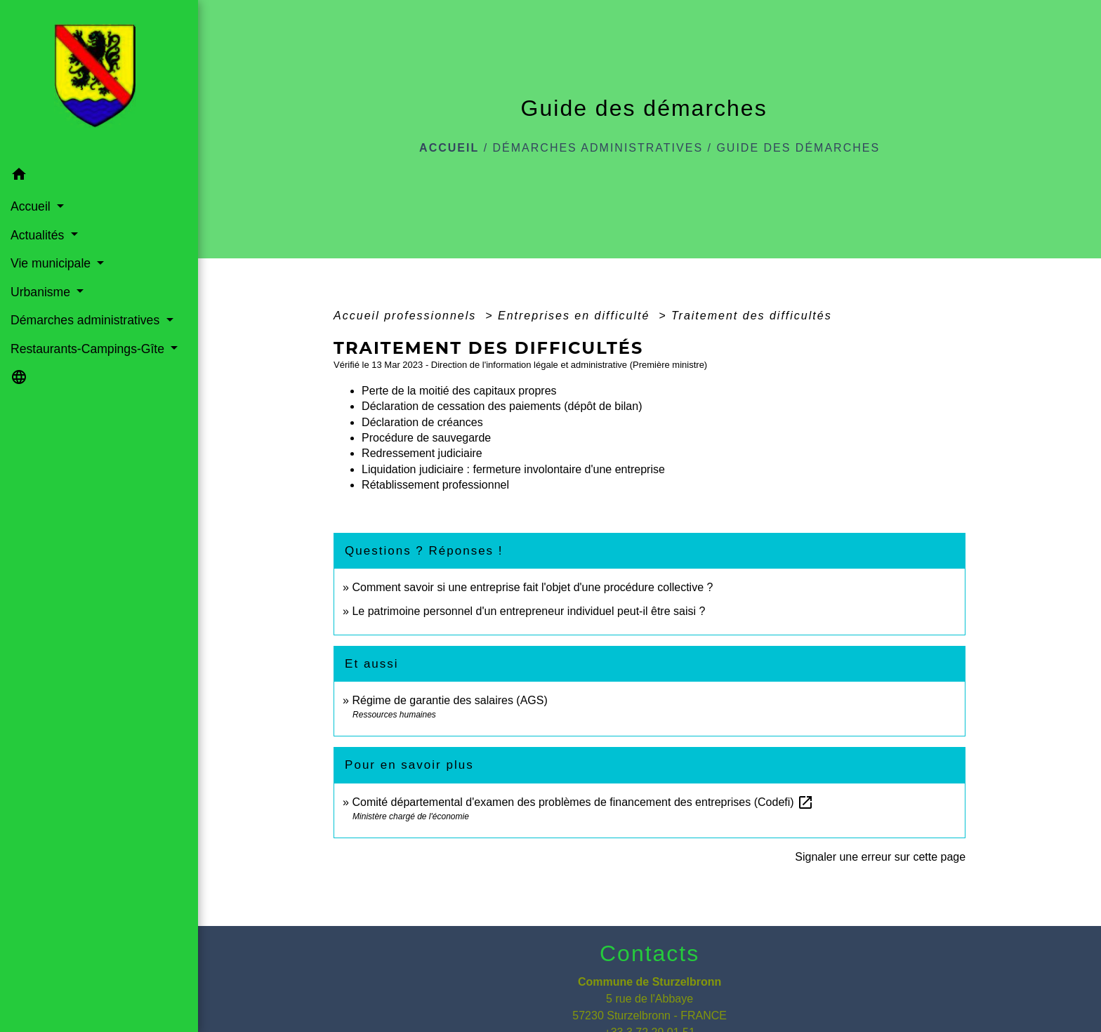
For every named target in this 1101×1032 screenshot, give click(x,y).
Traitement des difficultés (751, 316)
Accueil (449, 148)
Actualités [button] (39, 235)
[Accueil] (99, 80)
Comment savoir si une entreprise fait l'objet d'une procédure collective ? (532, 587)
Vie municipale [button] (52, 263)
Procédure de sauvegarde (426, 438)
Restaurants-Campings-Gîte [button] (89, 349)
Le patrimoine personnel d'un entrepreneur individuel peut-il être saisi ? (528, 611)
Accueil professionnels (407, 316)
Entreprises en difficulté (576, 316)
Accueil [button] (32, 206)
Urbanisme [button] (42, 292)
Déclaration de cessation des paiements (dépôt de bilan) (502, 406)
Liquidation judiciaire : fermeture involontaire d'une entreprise (513, 469)
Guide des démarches (798, 148)
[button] (99, 176)
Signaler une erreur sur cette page (880, 857)
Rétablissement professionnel (435, 485)
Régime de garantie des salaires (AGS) (449, 700)
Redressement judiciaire (422, 453)
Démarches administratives (598, 148)
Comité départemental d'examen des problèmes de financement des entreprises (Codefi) (583, 802)
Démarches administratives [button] (87, 320)
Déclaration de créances (422, 422)
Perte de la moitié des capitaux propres (459, 391)
